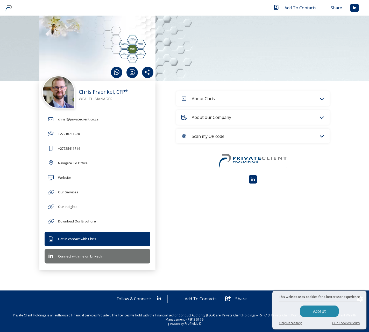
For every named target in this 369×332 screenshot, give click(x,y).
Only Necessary (290, 323)
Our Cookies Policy (346, 323)
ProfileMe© (192, 323)
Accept (319, 311)
